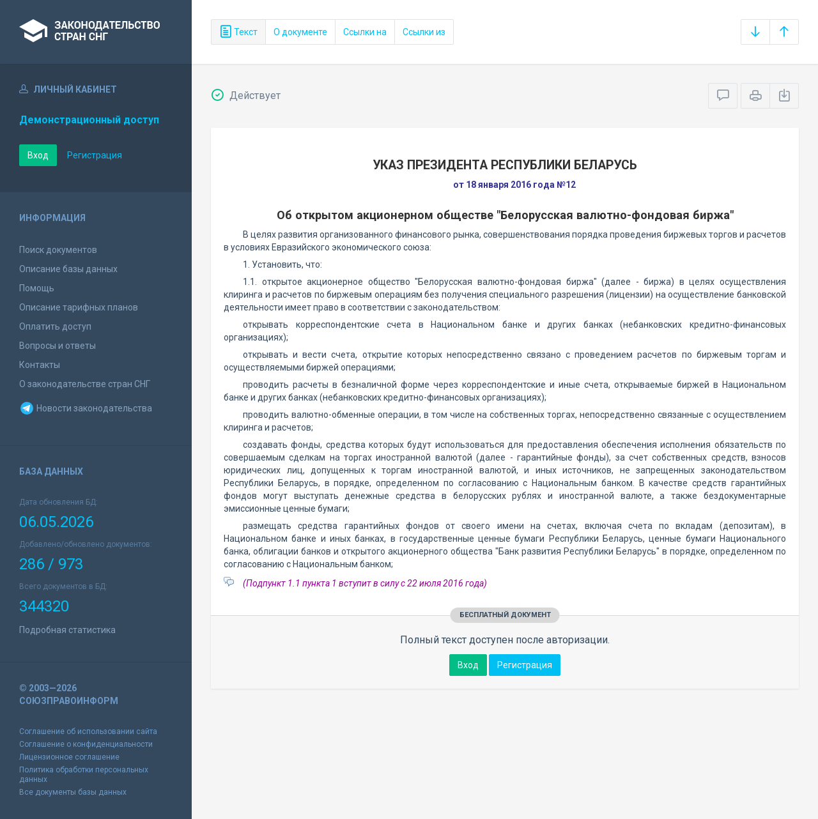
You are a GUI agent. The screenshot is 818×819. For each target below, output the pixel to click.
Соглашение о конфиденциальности (86, 744)
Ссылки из (424, 32)
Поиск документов (58, 250)
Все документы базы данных (73, 792)
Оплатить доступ (55, 326)
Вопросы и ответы (57, 346)
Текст (238, 32)
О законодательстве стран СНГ (84, 384)
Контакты (39, 365)
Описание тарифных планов (78, 307)
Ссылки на (365, 32)
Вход (38, 155)
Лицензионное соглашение (69, 757)
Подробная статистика (67, 630)
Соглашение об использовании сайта (88, 731)
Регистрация (94, 155)
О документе (300, 32)
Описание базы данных (68, 269)
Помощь (36, 288)
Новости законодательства (85, 408)
